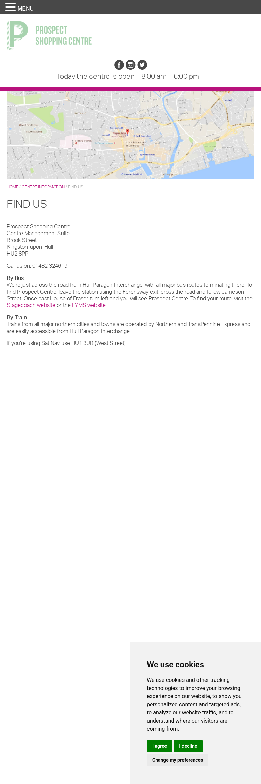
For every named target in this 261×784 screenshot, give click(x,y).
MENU (26, 9)
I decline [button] (188, 746)
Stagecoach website (32, 305)
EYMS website (89, 305)
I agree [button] (159, 746)
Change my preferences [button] (177, 760)
